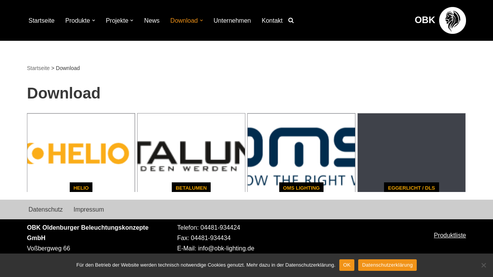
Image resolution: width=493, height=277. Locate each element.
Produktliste (450, 235)
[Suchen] (291, 20)
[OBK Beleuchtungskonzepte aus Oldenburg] (440, 20)
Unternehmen (232, 20)
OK (346, 265)
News (151, 20)
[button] (93, 20)
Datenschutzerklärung (387, 265)
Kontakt (272, 20)
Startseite (42, 20)
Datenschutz (46, 209)
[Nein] (483, 265)
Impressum (89, 209)
